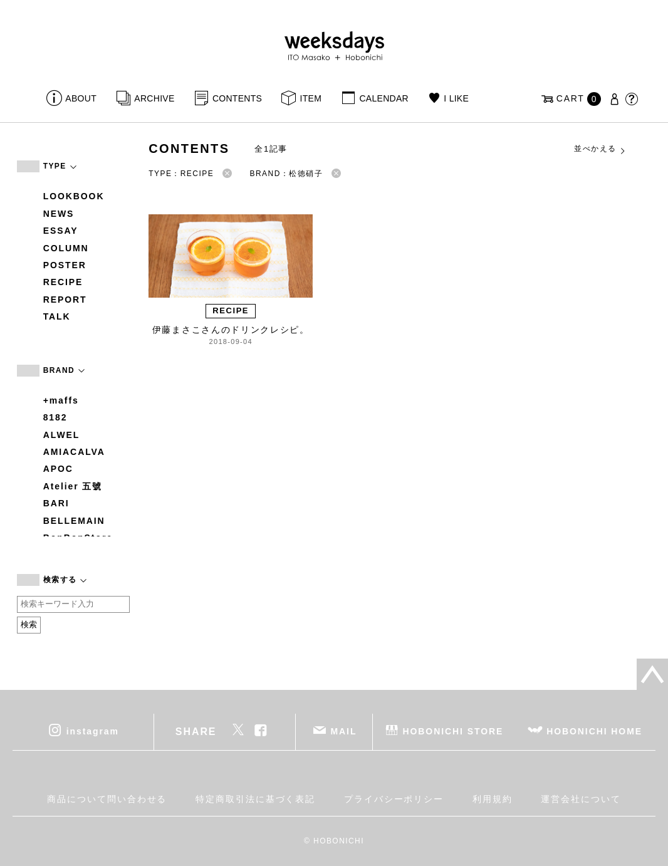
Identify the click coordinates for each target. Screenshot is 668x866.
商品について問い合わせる (107, 799)
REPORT (65, 300)
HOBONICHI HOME (594, 731)
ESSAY (60, 231)
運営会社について (580, 799)
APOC (58, 469)
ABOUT (81, 98)
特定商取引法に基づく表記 (255, 799)
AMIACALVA (74, 452)
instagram (92, 731)
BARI (56, 503)
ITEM (311, 98)
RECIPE (63, 282)
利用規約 (492, 799)
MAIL (344, 731)
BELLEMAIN (74, 521)
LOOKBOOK (74, 196)
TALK (57, 316)
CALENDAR (383, 98)
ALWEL (61, 435)
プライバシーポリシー (394, 799)
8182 (55, 417)
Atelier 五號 (73, 486)
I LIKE (456, 98)
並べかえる (600, 149)
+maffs (61, 400)
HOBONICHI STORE (452, 731)
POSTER (64, 265)
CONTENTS (237, 98)
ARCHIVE (154, 98)
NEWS (59, 214)
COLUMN (66, 248)
